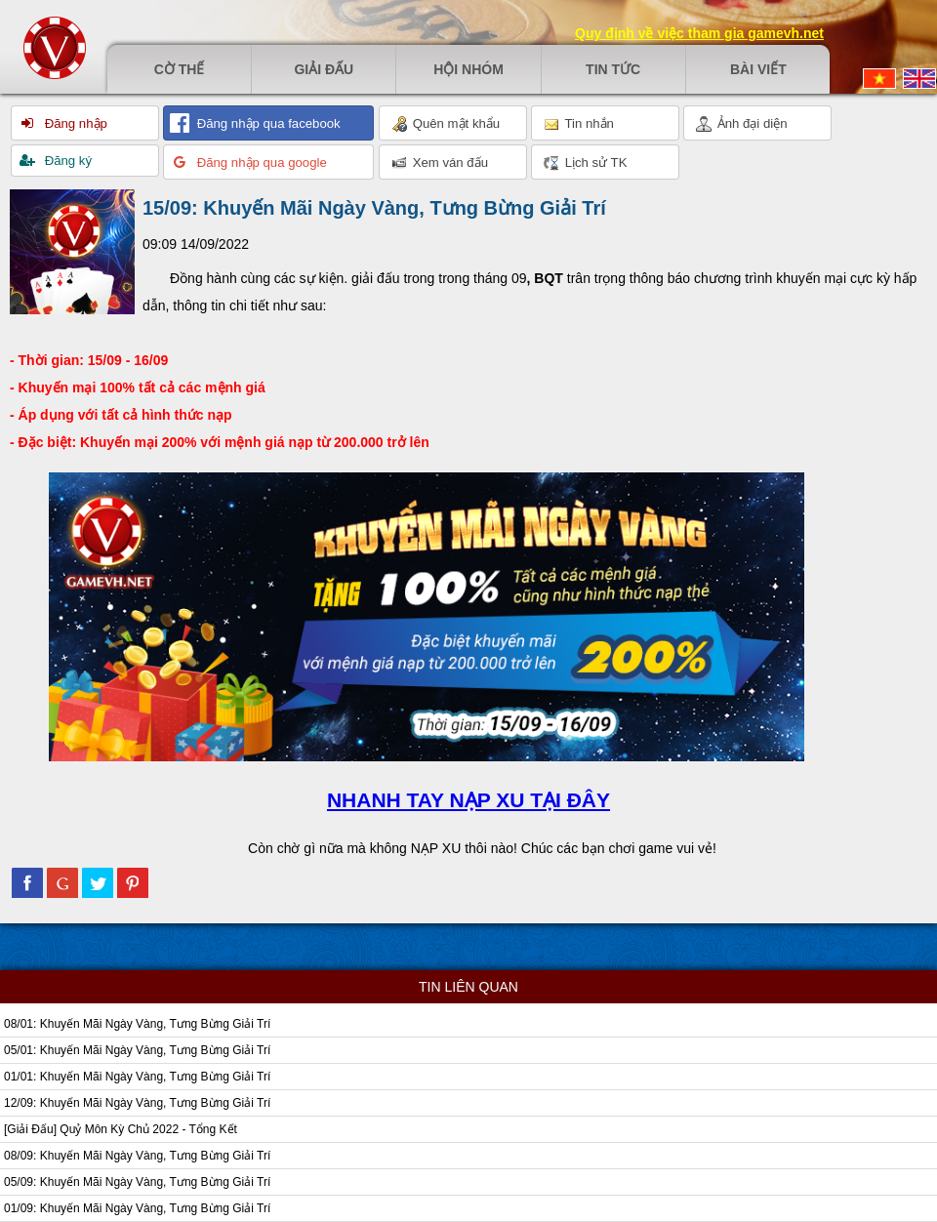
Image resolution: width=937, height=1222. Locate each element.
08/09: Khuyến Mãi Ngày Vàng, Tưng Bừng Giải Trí (137, 1155)
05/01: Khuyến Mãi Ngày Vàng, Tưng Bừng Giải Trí (137, 1050)
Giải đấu (323, 69)
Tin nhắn (579, 124)
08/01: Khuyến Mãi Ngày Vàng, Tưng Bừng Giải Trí (137, 1024)
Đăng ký (66, 160)
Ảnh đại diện (742, 124)
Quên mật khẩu (445, 124)
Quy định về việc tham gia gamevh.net (699, 33)
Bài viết (758, 69)
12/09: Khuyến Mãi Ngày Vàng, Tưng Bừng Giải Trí (137, 1103)
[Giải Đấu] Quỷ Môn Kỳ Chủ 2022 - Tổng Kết (120, 1129)
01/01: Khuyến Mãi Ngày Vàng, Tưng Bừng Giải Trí (137, 1076)
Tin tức (613, 69)
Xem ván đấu (439, 163)
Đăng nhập (74, 123)
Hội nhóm (468, 69)
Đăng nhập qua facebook (267, 123)
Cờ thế (179, 69)
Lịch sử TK (585, 163)
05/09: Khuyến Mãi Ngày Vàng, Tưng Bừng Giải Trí (137, 1182)
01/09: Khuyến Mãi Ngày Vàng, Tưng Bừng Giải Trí (137, 1208)
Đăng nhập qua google (260, 162)
